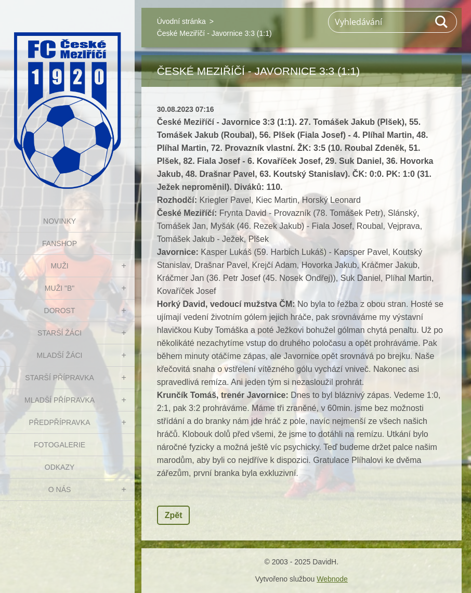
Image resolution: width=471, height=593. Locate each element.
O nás (59, 489)
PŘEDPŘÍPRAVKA (59, 422)
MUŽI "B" (59, 288)
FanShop (59, 243)
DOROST (59, 310)
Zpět (173, 515)
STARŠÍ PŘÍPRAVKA (59, 377)
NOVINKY (59, 221)
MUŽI (59, 266)
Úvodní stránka (181, 21)
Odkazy (60, 467)
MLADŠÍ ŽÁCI (60, 355)
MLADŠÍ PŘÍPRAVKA (59, 400)
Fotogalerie (59, 445)
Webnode (332, 579)
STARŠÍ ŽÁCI (59, 333)
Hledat (442, 22)
